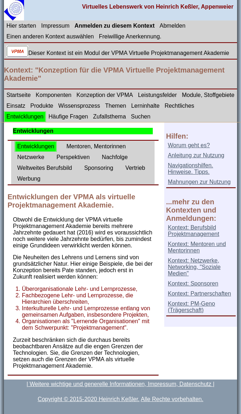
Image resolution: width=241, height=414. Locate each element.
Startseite (18, 95)
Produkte (41, 106)
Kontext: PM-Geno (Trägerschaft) (191, 307)
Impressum (55, 26)
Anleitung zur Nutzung (196, 155)
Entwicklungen (24, 116)
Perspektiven (73, 157)
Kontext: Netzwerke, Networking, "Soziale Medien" (194, 266)
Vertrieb (135, 168)
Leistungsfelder (157, 95)
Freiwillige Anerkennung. (130, 36)
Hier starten (21, 26)
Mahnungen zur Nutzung (199, 182)
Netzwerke (30, 157)
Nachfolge (115, 157)
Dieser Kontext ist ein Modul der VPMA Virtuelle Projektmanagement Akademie (128, 53)
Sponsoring (98, 168)
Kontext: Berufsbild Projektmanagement (193, 230)
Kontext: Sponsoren (193, 283)
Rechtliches (179, 106)
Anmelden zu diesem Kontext (115, 26)
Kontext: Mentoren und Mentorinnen (197, 247)
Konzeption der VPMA (104, 95)
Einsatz (15, 106)
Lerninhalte (145, 106)
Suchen (140, 116)
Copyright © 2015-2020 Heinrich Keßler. (89, 399)
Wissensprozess (79, 106)
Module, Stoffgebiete (208, 95)
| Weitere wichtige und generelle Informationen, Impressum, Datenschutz (120, 384)
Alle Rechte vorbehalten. (172, 399)
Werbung (29, 179)
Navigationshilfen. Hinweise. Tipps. (190, 168)
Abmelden (172, 26)
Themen (115, 106)
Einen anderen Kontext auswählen (50, 36)
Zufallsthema (109, 116)
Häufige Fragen (68, 116)
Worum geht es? (189, 145)
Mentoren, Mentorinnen (96, 146)
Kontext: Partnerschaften (199, 293)
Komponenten (54, 95)
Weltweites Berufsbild (44, 168)
